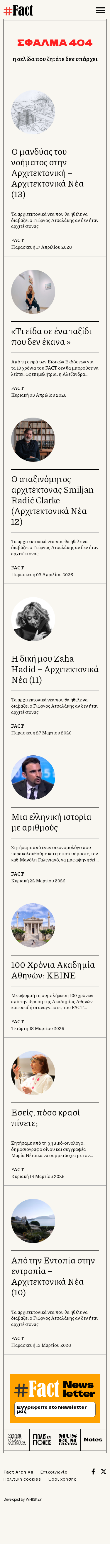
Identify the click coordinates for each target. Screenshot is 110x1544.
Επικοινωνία (54, 1472)
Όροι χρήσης (62, 1479)
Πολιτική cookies (22, 1479)
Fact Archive (18, 1472)
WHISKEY (34, 1499)
